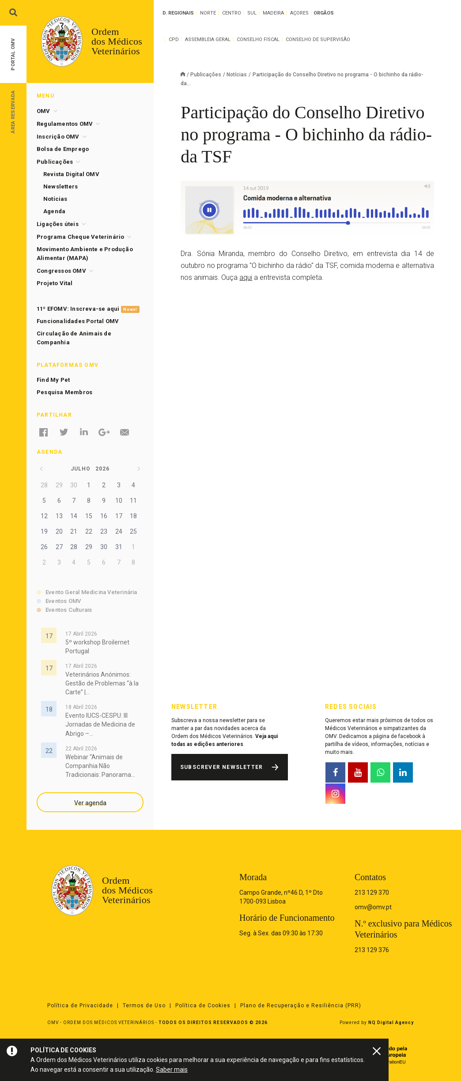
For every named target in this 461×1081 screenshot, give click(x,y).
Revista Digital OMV (71, 174)
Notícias (237, 75)
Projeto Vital (55, 283)
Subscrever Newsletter (221, 767)
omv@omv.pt (373, 907)
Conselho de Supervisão (318, 39)
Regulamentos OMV (65, 124)
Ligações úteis (58, 224)
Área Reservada (13, 111)
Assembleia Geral (207, 39)
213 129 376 (372, 949)
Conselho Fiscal (258, 39)
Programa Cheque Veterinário (80, 237)
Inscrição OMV (58, 136)
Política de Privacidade (80, 1005)
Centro (231, 13)
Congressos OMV (61, 270)
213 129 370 (372, 892)
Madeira (273, 13)
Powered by (377, 1022)
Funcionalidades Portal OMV (78, 321)
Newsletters (60, 186)
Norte (208, 13)
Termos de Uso (144, 1005)
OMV (43, 111)
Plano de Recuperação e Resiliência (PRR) (300, 1005)
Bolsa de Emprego (63, 149)
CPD (174, 39)
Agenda (54, 211)
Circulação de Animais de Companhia (74, 338)
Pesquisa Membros (64, 392)
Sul (252, 13)
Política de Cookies (202, 1005)
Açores (299, 13)
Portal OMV (13, 54)
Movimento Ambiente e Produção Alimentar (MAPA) (85, 253)
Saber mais (172, 1069)
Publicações (205, 75)
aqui (245, 277)
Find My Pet (53, 380)
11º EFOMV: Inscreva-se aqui (88, 309)
